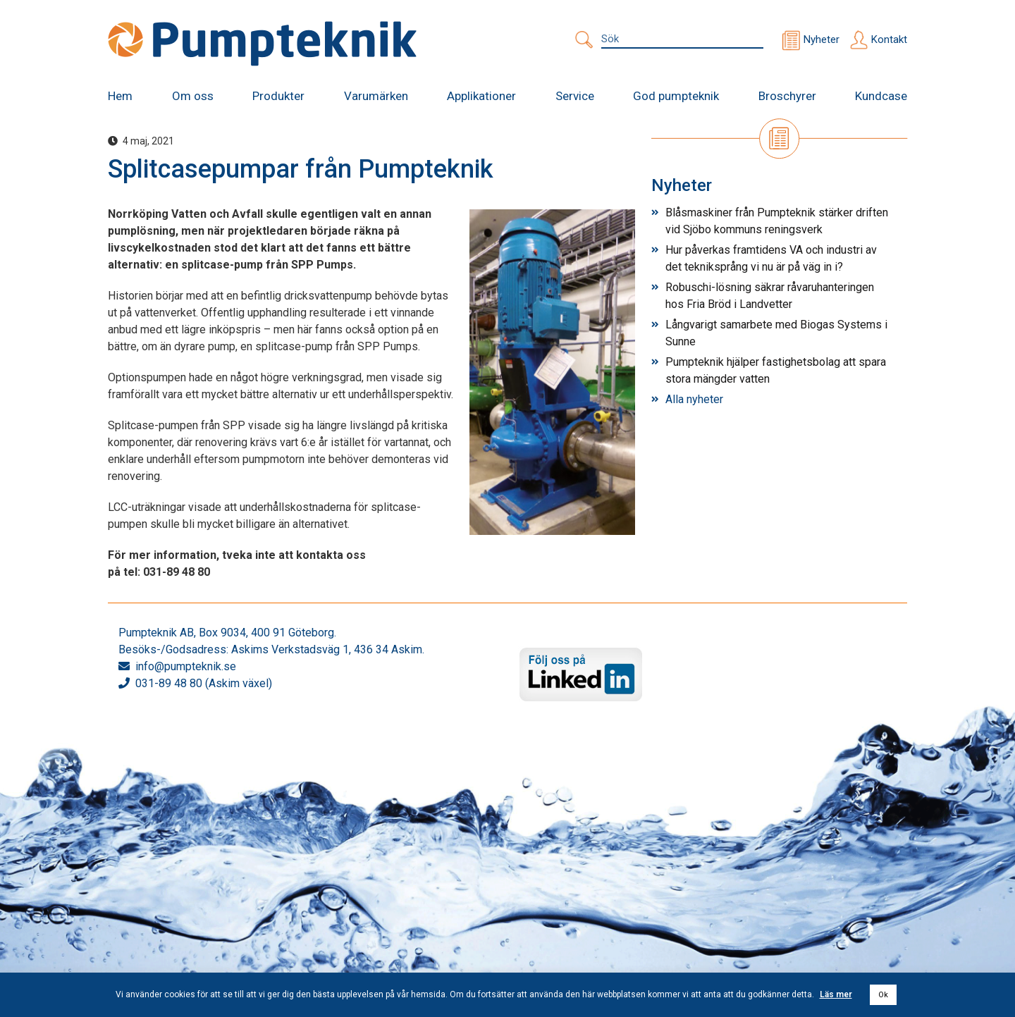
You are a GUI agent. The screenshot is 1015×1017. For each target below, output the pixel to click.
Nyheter (821, 39)
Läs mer (836, 994)
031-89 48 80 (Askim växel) (203, 683)
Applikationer (481, 96)
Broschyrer (787, 96)
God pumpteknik (676, 96)
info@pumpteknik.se (185, 666)
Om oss (193, 96)
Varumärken (376, 96)
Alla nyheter (694, 399)
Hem (120, 96)
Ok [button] (883, 994)
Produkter (278, 96)
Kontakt (889, 39)
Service (574, 96)
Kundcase (881, 96)
